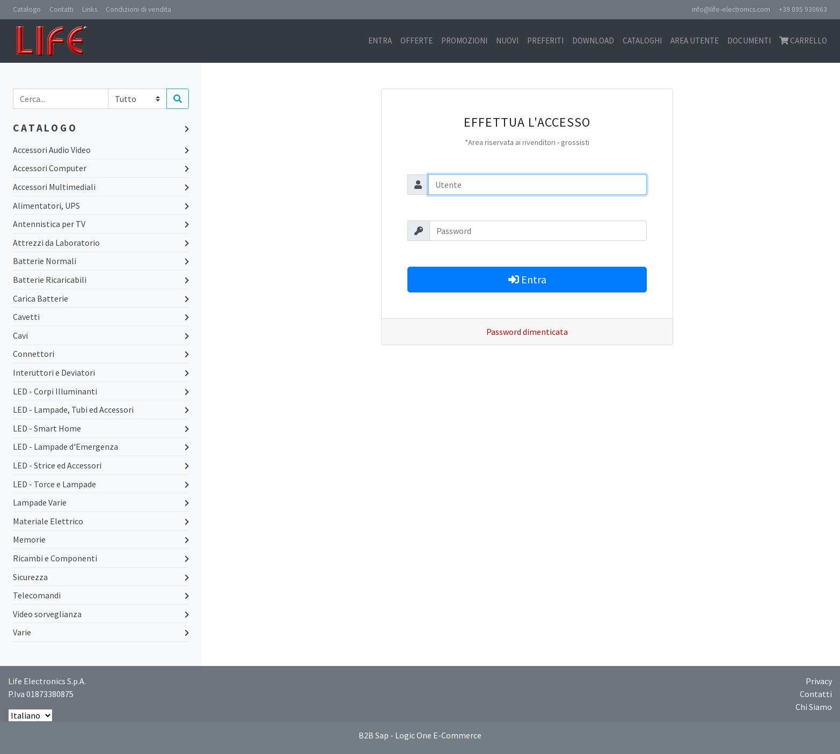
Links (89, 9)
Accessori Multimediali (101, 186)
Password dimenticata (527, 331)
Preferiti (545, 40)
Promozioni (464, 40)
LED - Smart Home (101, 428)
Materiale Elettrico (101, 521)
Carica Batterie (101, 298)
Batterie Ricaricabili (101, 279)
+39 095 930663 (803, 9)
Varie (101, 632)
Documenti (749, 40)
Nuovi (507, 40)
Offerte (416, 40)
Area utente (694, 40)
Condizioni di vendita (138, 9)
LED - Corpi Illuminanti (101, 391)
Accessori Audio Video (101, 149)
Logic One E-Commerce (438, 735)
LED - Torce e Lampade (101, 484)
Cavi (101, 335)
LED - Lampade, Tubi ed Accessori (101, 409)
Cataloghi (642, 40)
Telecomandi (101, 595)
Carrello (803, 40)
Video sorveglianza (101, 613)
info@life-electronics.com (731, 9)
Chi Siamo (813, 706)
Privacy (819, 681)
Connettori (101, 353)
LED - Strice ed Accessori (101, 465)
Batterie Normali (101, 260)
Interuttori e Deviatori (101, 372)
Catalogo (27, 9)
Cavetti (101, 316)
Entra (380, 40)
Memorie (101, 539)
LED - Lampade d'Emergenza (101, 446)
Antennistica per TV (101, 223)
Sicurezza (101, 576)
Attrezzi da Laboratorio (101, 242)
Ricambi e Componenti (101, 558)
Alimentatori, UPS (101, 205)
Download (593, 40)
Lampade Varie (101, 502)
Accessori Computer (101, 168)
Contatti (61, 9)
